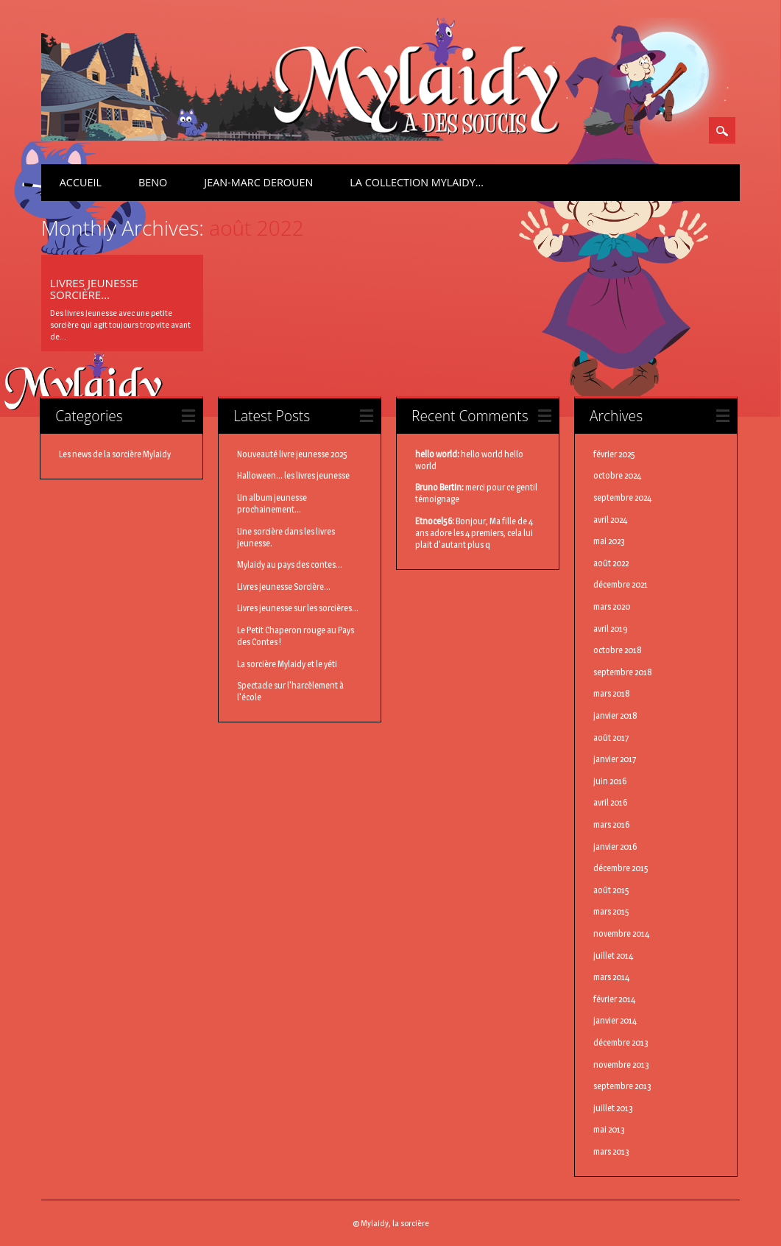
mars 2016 (611, 824)
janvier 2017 (615, 758)
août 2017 (611, 737)
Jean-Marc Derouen (258, 182)
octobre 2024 (617, 475)
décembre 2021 (620, 584)
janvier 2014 (615, 1020)
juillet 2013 (613, 1107)
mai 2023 (609, 540)
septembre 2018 (622, 671)
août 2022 (611, 563)
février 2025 (614, 454)
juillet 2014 (613, 955)
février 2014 (614, 998)
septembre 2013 (622, 1085)
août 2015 (611, 889)
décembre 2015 (621, 867)
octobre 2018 (617, 649)
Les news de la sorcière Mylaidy (115, 454)
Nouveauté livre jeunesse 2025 (292, 454)
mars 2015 (611, 911)
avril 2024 (610, 519)
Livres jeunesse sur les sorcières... (297, 607)
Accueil (81, 182)
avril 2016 (610, 802)
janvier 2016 (615, 846)
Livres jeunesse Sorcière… (94, 288)
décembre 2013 (621, 1042)
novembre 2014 (621, 933)
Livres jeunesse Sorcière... (284, 586)
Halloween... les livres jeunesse (293, 475)
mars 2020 (611, 606)
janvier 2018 (615, 715)
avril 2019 (610, 628)
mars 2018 (611, 693)
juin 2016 (609, 780)
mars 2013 (611, 1151)
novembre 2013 (621, 1064)
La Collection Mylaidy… (417, 182)
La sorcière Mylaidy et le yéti (287, 663)
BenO (152, 182)
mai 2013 (609, 1129)
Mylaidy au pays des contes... (289, 564)
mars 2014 (611, 976)
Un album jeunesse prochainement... (272, 503)
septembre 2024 (622, 497)
